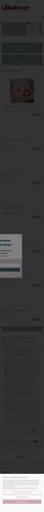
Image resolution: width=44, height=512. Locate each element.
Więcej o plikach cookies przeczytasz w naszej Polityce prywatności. (20, 488)
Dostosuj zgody (22, 497)
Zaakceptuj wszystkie (22, 501)
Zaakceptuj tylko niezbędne (22, 492)
